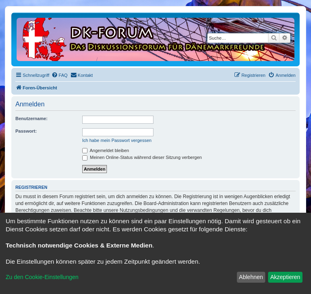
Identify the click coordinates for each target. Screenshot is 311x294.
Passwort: (26, 131)
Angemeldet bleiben (105, 150)
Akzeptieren (285, 277)
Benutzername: (31, 118)
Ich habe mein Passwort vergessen (116, 140)
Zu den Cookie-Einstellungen (42, 277)
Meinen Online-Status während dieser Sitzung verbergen (142, 157)
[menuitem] (59, 75)
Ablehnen (251, 277)
